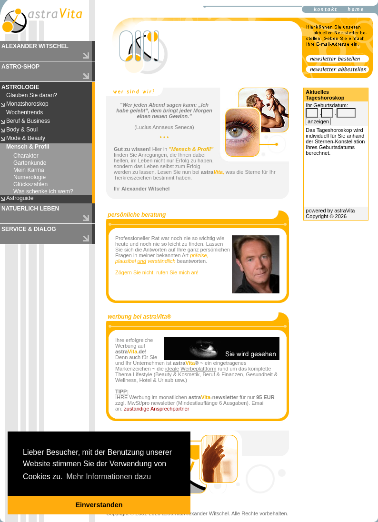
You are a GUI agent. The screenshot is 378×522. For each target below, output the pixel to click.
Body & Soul (22, 129)
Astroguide (19, 198)
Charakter (26, 155)
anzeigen (318, 121)
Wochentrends (24, 112)
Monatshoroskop (27, 103)
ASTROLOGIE (20, 87)
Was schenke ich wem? (43, 191)
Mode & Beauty (25, 138)
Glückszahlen (30, 184)
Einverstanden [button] (98, 505)
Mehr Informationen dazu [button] (108, 476)
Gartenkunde (29, 163)
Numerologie (29, 177)
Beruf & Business (28, 121)
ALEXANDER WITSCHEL (35, 46)
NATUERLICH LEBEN (30, 208)
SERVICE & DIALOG (28, 229)
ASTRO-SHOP (20, 66)
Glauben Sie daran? (31, 95)
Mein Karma (28, 170)
